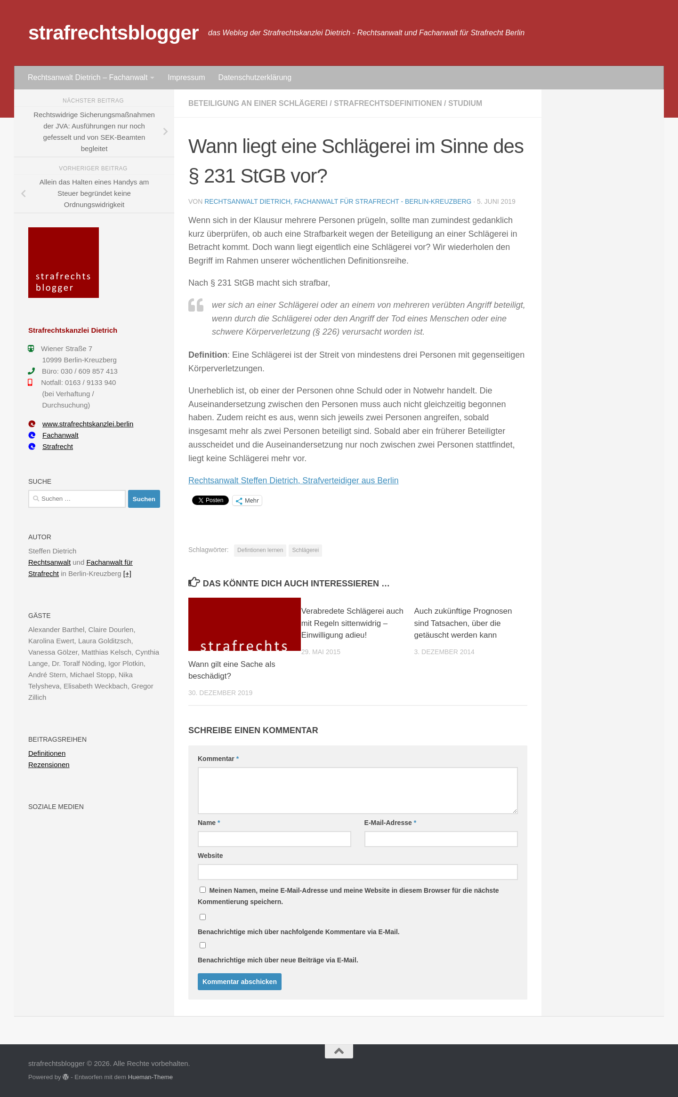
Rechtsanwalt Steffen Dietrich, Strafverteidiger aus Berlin (295, 480)
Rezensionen (49, 765)
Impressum (186, 77)
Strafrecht (50, 446)
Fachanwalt (53, 435)
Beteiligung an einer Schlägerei (258, 103)
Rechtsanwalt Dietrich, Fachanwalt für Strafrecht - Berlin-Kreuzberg (338, 201)
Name (209, 822)
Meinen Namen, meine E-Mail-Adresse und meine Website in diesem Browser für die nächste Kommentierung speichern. (348, 896)
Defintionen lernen (260, 550)
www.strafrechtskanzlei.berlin (80, 424)
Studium (468, 103)
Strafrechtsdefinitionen (389, 103)
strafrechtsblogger (113, 33)
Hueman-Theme (150, 1077)
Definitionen (46, 753)
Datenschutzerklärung (254, 77)
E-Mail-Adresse (390, 822)
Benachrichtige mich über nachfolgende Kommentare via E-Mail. (299, 932)
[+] (127, 573)
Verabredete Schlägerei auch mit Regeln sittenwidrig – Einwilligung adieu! (351, 623)
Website (210, 855)
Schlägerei (305, 550)
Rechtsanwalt (49, 562)
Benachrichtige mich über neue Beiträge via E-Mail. (278, 960)
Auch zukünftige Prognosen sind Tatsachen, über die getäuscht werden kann (463, 623)
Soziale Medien (56, 806)
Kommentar (218, 758)
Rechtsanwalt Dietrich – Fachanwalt (87, 77)
